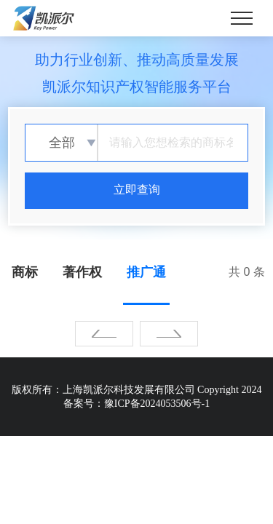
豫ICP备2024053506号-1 (157, 403)
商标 (25, 272)
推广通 (146, 272)
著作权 (82, 272)
